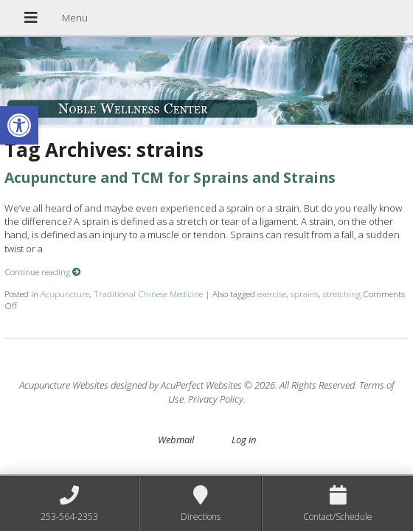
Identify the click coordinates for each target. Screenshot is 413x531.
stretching (342, 293)
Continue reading (42, 271)
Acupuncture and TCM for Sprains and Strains (170, 177)
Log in (244, 439)
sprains (305, 293)
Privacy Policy (215, 399)
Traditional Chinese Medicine (148, 293)
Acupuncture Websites (63, 385)
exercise (271, 293)
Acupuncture (65, 293)
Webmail (176, 439)
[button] (19, 125)
